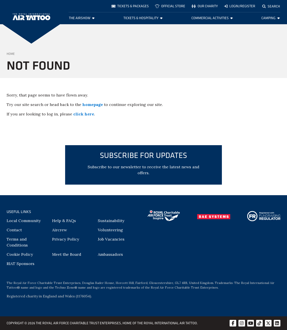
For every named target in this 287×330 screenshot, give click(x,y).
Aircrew (59, 229)
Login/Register (239, 6)
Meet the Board (66, 254)
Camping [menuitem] (270, 17)
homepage (92, 104)
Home (11, 54)
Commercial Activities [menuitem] (212, 17)
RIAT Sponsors (20, 263)
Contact (14, 229)
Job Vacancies (111, 239)
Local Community (24, 220)
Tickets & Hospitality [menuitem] (143, 17)
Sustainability (111, 220)
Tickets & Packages (130, 6)
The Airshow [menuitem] (82, 17)
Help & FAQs (64, 220)
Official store (170, 6)
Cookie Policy (20, 254)
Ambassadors (110, 254)
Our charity (204, 6)
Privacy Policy (65, 239)
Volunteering (110, 229)
